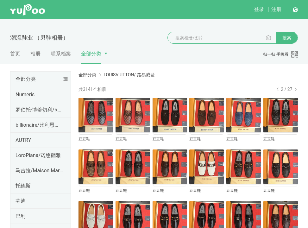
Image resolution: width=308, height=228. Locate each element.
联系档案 (61, 54)
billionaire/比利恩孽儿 (39, 125)
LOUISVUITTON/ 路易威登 (129, 74)
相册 (35, 54)
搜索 (286, 37)
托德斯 (23, 186)
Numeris (25, 95)
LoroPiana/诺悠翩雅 (38, 155)
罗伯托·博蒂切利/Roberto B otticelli (39, 110)
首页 (15, 54)
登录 (259, 9)
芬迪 (21, 201)
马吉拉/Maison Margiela (39, 171)
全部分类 (91, 54)
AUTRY (23, 140)
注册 (276, 9)
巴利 (21, 216)
